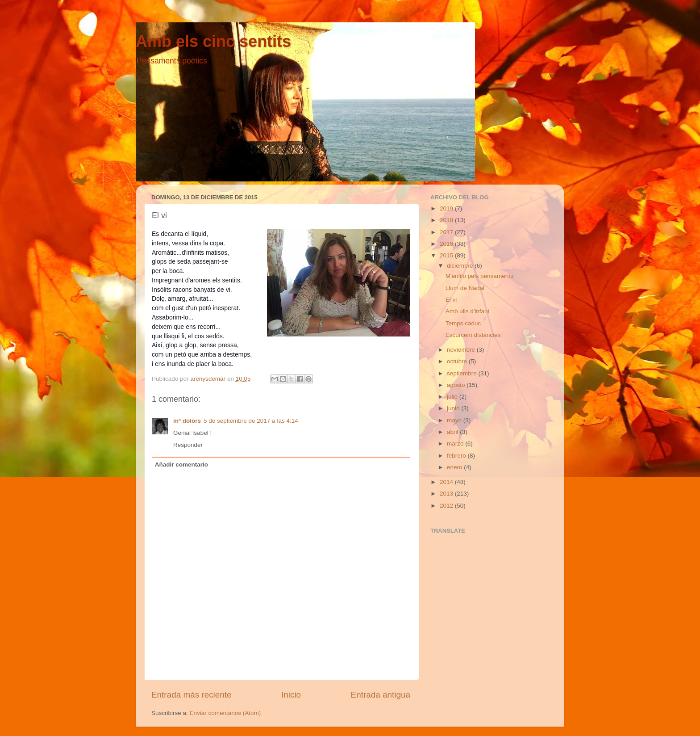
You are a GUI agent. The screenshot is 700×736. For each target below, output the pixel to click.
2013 (447, 493)
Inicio (291, 694)
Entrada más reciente (191, 694)
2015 (447, 255)
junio (454, 408)
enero (455, 467)
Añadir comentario (181, 464)
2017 (447, 232)
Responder (188, 445)
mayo (455, 420)
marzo (456, 443)
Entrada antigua (380, 694)
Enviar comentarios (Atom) (225, 713)
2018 (447, 220)
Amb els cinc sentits (213, 41)
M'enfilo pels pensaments (479, 276)
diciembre (461, 265)
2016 (447, 243)
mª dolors (187, 420)
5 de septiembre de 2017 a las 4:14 (251, 420)
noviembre (462, 349)
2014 (447, 482)
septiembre (463, 373)
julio (453, 396)
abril (453, 432)
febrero (457, 455)
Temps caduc (463, 323)
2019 (447, 208)
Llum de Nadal (465, 288)
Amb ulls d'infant (468, 311)
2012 (447, 505)
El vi (451, 299)
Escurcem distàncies (473, 335)
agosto (457, 385)
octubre (458, 361)
